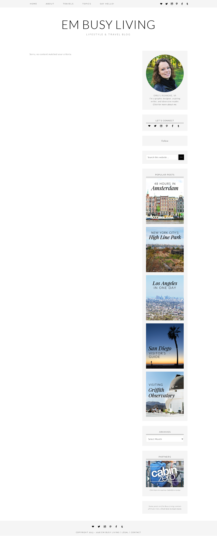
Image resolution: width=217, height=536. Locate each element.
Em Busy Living (108, 24)
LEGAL (125, 533)
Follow (165, 141)
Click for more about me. (165, 105)
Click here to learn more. (171, 509)
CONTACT (136, 533)
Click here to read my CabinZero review (165, 490)
